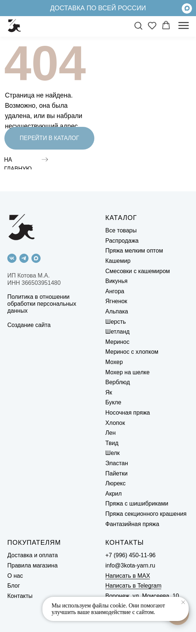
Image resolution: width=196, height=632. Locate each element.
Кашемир (118, 261)
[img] (187, 8)
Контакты (20, 596)
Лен (110, 433)
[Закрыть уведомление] (183, 602)
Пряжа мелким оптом (134, 250)
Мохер (114, 362)
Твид (111, 443)
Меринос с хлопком (131, 352)
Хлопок (115, 423)
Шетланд (117, 331)
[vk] (11, 258)
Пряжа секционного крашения (145, 514)
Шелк (112, 453)
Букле (113, 402)
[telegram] (24, 258)
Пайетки (116, 473)
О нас (15, 576)
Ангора (114, 291)
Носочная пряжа (127, 412)
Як (108, 392)
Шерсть (115, 322)
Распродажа (122, 241)
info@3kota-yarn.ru (130, 565)
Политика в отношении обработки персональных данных (41, 304)
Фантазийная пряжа (132, 524)
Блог (13, 586)
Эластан (116, 463)
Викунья (116, 281)
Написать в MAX (127, 576)
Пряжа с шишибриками (136, 503)
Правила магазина (32, 565)
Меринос (117, 342)
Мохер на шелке (127, 372)
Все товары (121, 230)
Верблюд (117, 382)
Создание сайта (29, 325)
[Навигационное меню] (183, 25)
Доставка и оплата (32, 555)
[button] (138, 25)
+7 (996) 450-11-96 (130, 555)
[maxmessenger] (36, 258)
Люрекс (115, 483)
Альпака (116, 311)
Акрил (113, 493)
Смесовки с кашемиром (137, 271)
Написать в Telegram (133, 586)
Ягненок (116, 301)
